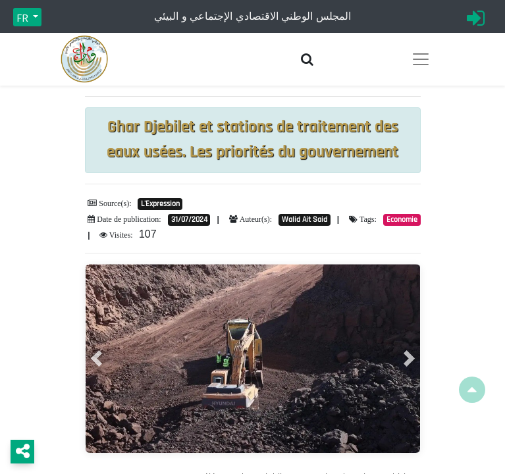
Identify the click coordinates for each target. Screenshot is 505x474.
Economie (401, 219)
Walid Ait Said (304, 219)
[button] (96, 358)
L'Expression (160, 204)
